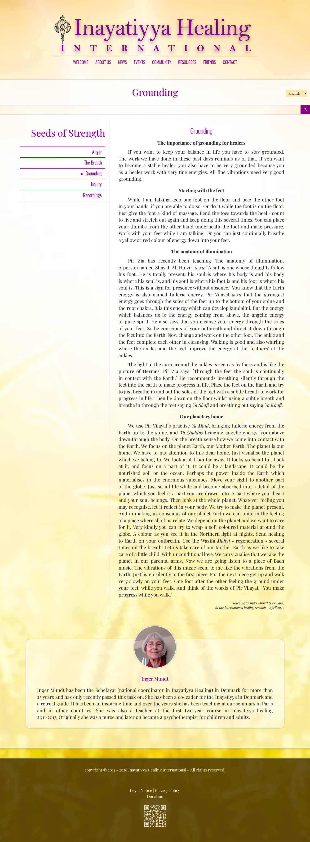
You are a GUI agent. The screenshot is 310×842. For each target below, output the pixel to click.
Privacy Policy (167, 790)
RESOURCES (187, 62)
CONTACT (230, 62)
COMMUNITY (161, 62)
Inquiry (96, 184)
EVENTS (139, 62)
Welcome (80, 62)
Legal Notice (141, 790)
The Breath (93, 162)
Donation (155, 796)
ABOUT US (103, 62)
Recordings (92, 195)
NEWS (122, 62)
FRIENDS (209, 62)
